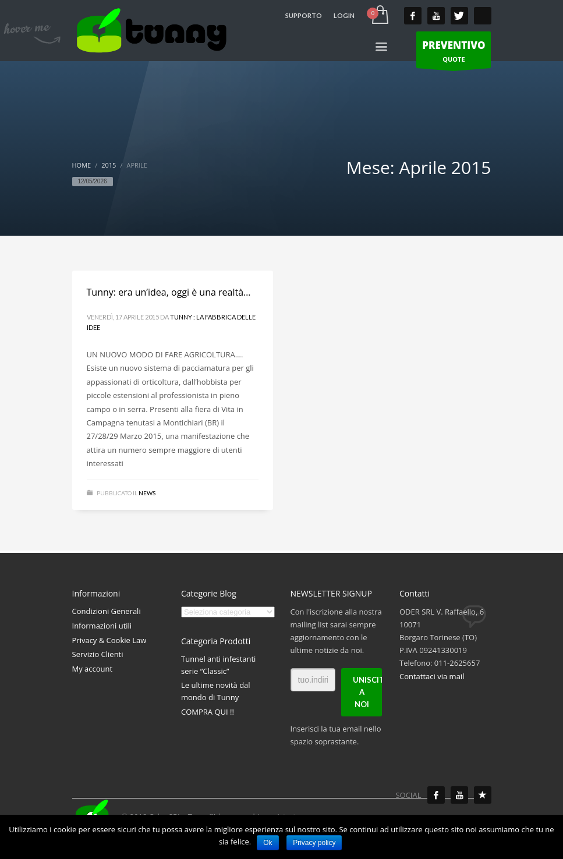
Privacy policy (314, 843)
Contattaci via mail (431, 676)
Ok (267, 843)
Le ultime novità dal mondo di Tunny (215, 691)
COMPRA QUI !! (207, 712)
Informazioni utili (102, 625)
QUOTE (453, 52)
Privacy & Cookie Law (109, 640)
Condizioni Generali (106, 611)
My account (92, 668)
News (147, 492)
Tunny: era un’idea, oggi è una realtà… (169, 292)
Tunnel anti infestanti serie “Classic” (218, 665)
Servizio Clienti (97, 654)
